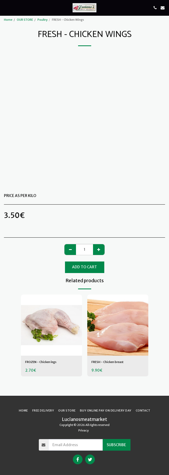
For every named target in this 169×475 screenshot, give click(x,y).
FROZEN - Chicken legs (40, 362)
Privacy (83, 430)
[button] (5, 7)
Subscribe (116, 444)
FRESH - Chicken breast (107, 362)
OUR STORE (25, 20)
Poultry (42, 20)
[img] (51, 325)
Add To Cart (84, 267)
